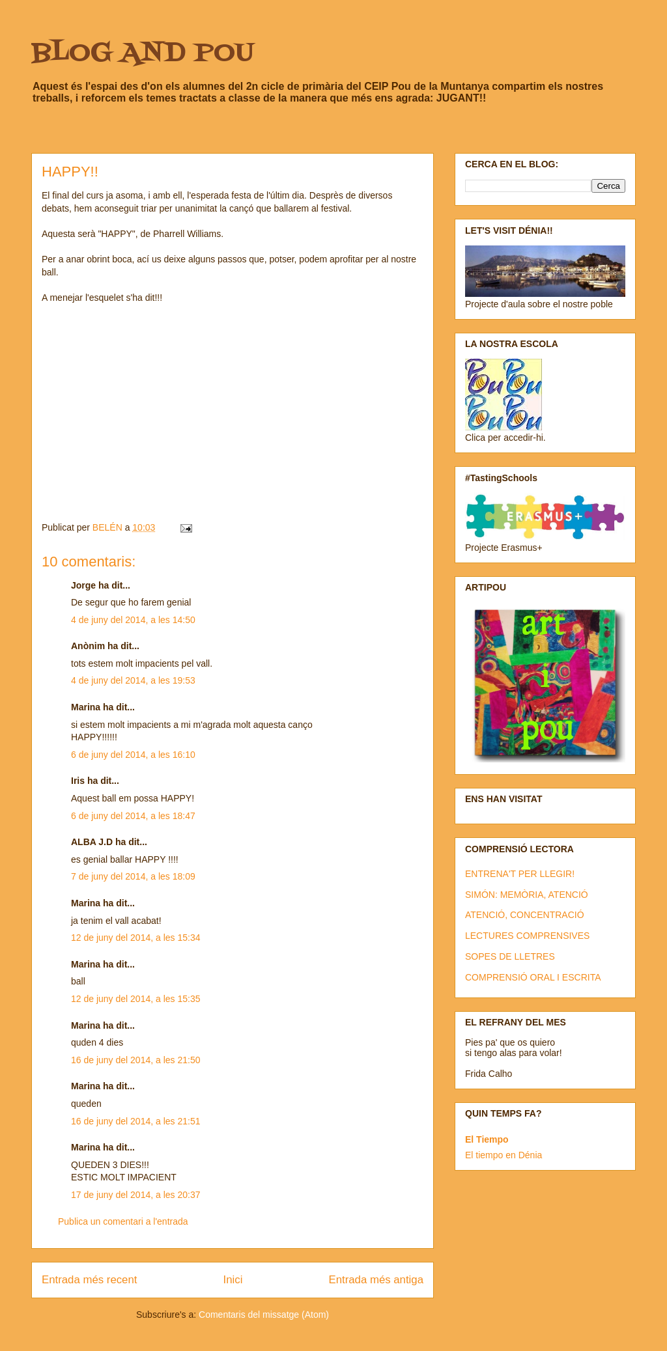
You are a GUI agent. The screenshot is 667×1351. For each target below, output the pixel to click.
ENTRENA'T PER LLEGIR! (520, 874)
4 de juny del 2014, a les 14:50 (133, 620)
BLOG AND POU (142, 54)
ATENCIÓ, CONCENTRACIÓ (524, 915)
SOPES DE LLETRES (510, 956)
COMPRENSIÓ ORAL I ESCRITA (533, 977)
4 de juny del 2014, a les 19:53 (133, 680)
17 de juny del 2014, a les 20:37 (136, 1195)
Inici (233, 1280)
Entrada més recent (89, 1280)
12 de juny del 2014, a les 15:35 (136, 999)
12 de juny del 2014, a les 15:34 (136, 937)
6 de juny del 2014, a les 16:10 (133, 754)
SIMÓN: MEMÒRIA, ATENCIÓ (526, 894)
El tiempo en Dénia (503, 1155)
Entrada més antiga (375, 1280)
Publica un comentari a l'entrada (123, 1221)
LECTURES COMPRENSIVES (527, 935)
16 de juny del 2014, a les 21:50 (136, 1060)
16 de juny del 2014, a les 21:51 (136, 1121)
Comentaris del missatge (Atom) (264, 1314)
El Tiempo (487, 1139)
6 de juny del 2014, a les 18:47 (133, 816)
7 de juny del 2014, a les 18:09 (133, 876)
